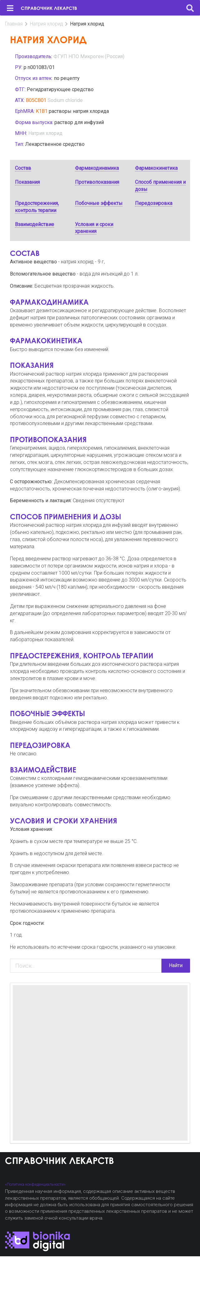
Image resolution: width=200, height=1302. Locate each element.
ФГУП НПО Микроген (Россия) (88, 56)
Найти (176, 965)
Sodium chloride (65, 100)
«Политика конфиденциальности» (35, 1184)
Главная (14, 24)
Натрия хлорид (46, 24)
